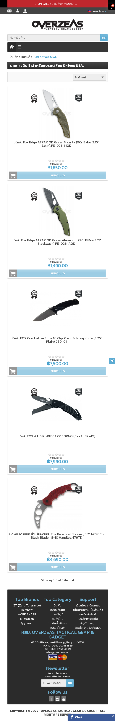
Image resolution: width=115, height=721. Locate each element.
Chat (78, 717)
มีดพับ (57, 605)
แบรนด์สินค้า (57, 627)
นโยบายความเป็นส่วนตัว (88, 610)
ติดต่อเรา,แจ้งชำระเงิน (88, 627)
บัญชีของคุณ (88, 623)
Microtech (27, 619)
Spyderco (27, 623)
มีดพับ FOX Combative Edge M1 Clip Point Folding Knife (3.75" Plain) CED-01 (56, 340)
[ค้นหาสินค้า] (54, 37)
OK (104, 38)
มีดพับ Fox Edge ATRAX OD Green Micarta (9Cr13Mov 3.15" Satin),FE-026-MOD (56, 144)
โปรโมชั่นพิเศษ (57, 623)
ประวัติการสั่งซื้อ (88, 619)
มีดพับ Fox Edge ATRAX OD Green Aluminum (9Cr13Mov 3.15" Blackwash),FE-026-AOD (56, 242)
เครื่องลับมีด (57, 610)
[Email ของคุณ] (53, 683)
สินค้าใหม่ (89, 77)
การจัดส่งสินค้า (88, 614)
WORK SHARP (27, 614)
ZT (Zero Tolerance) (27, 605)
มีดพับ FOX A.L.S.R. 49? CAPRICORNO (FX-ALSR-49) (56, 436)
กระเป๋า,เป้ (57, 614)
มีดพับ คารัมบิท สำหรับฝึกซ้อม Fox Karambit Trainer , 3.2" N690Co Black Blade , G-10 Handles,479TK (56, 536)
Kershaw (27, 610)
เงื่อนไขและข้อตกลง (88, 605)
